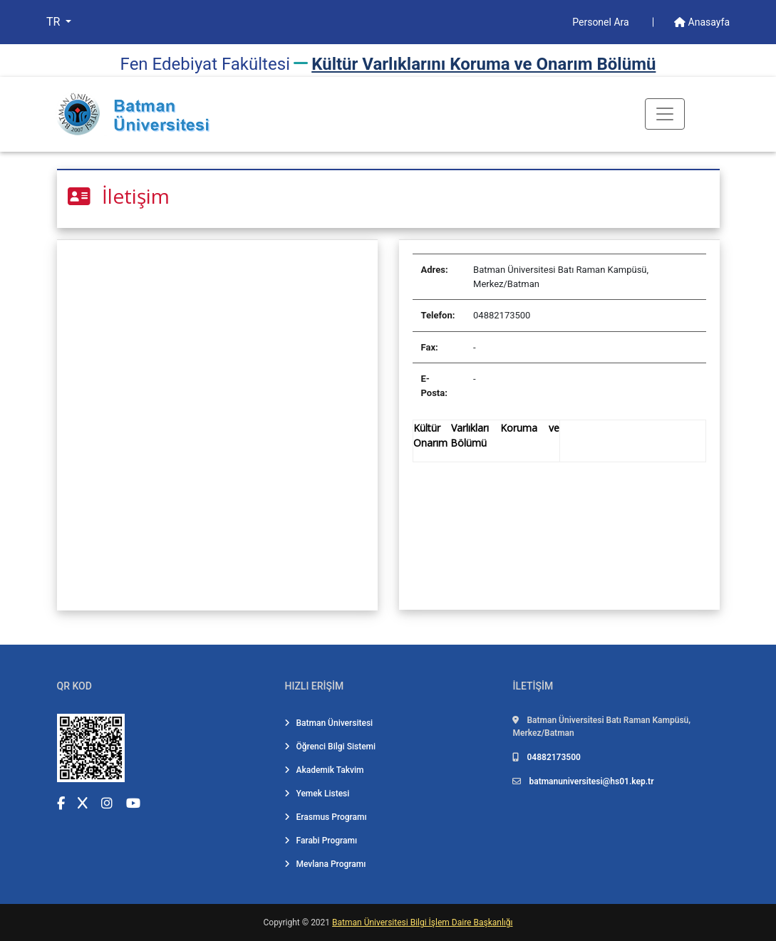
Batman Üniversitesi (328, 723)
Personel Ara (601, 22)
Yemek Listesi (316, 794)
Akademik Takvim (323, 770)
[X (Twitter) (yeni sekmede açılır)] (83, 803)
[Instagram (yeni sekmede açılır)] (107, 803)
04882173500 (553, 757)
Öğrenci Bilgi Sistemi (330, 747)
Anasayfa (702, 22)
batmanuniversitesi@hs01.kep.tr (591, 781)
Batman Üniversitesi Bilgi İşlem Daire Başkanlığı (422, 922)
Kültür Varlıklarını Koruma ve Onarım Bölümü (483, 64)
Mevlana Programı (325, 864)
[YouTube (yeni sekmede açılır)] (133, 803)
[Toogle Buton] (665, 114)
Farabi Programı (320, 841)
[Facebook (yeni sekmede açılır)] (61, 803)
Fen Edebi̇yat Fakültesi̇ (205, 64)
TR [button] (54, 21)
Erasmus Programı (325, 817)
